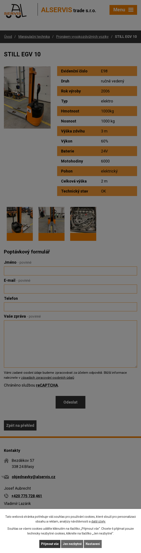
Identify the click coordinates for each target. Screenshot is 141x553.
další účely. (98, 521)
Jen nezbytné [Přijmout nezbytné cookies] (72, 544)
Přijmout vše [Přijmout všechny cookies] (50, 544)
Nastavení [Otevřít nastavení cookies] (93, 544)
